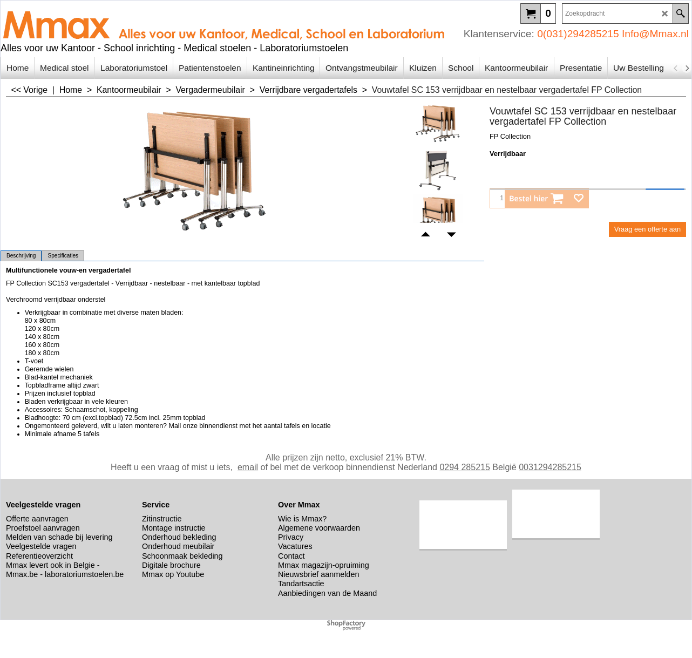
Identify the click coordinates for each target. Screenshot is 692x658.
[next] (686, 68)
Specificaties (63, 256)
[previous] (676, 68)
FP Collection (510, 136)
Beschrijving (21, 256)
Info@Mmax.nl (655, 33)
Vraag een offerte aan (647, 229)
